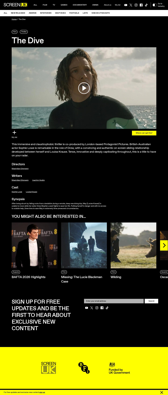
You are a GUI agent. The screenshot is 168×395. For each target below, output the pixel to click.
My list (117, 5)
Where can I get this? (144, 133)
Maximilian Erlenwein (20, 168)
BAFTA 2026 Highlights (28, 277)
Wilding (116, 277)
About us (107, 5)
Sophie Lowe (17, 192)
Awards (32, 13)
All (35, 5)
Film (45, 5)
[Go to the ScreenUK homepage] (15, 5)
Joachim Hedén (38, 180)
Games (64, 5)
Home (14, 19)
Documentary (80, 5)
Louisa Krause (31, 192)
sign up (42, 392)
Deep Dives (60, 13)
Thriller (24, 32)
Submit (151, 301)
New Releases (18, 13)
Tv (54, 5)
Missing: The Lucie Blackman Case (81, 279)
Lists (85, 13)
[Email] (114, 301)
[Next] (164, 245)
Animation (97, 5)
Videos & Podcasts (100, 13)
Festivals (74, 13)
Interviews (45, 13)
